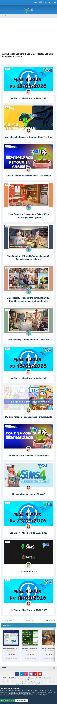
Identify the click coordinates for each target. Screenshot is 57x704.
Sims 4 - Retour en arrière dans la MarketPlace (28, 175)
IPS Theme (6, 678)
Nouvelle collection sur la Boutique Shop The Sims (28, 137)
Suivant (49, 620)
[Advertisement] (28, 35)
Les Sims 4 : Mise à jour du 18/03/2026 (28, 610)
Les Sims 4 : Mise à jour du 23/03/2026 (28, 533)
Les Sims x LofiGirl (28, 571)
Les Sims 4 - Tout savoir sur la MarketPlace (28, 455)
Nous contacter (48, 678)
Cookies (27, 680)
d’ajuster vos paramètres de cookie (20, 692)
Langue (20, 678)
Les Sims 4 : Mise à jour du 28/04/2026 (28, 98)
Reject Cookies (21, 700)
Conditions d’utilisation (22, 695)
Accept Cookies (7, 700)
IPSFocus (13, 678)
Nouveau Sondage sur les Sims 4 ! (28, 494)
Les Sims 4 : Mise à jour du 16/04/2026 (28, 378)
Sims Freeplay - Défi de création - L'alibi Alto (28, 339)
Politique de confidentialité (34, 678)
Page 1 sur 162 (29, 620)
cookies (16, 690)
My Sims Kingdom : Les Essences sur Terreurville (28, 417)
